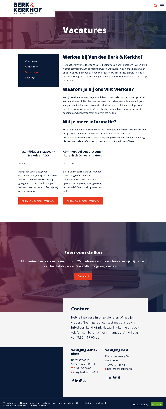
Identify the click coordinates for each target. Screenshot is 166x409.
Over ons (31, 61)
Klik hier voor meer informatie (38, 200)
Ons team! (83, 276)
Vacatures (31, 72)
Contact (30, 78)
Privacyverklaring (141, 404)
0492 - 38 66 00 (82, 368)
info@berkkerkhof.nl (86, 327)
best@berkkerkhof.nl (119, 368)
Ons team (31, 67)
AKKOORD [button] (156, 404)
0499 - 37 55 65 (116, 364)
